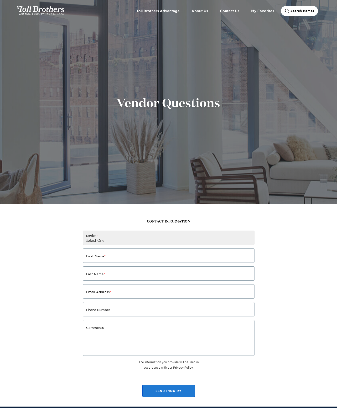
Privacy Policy (183, 367)
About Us (200, 11)
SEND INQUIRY (168, 391)
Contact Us (229, 11)
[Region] (168, 238)
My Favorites (262, 11)
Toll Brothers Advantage (158, 11)
